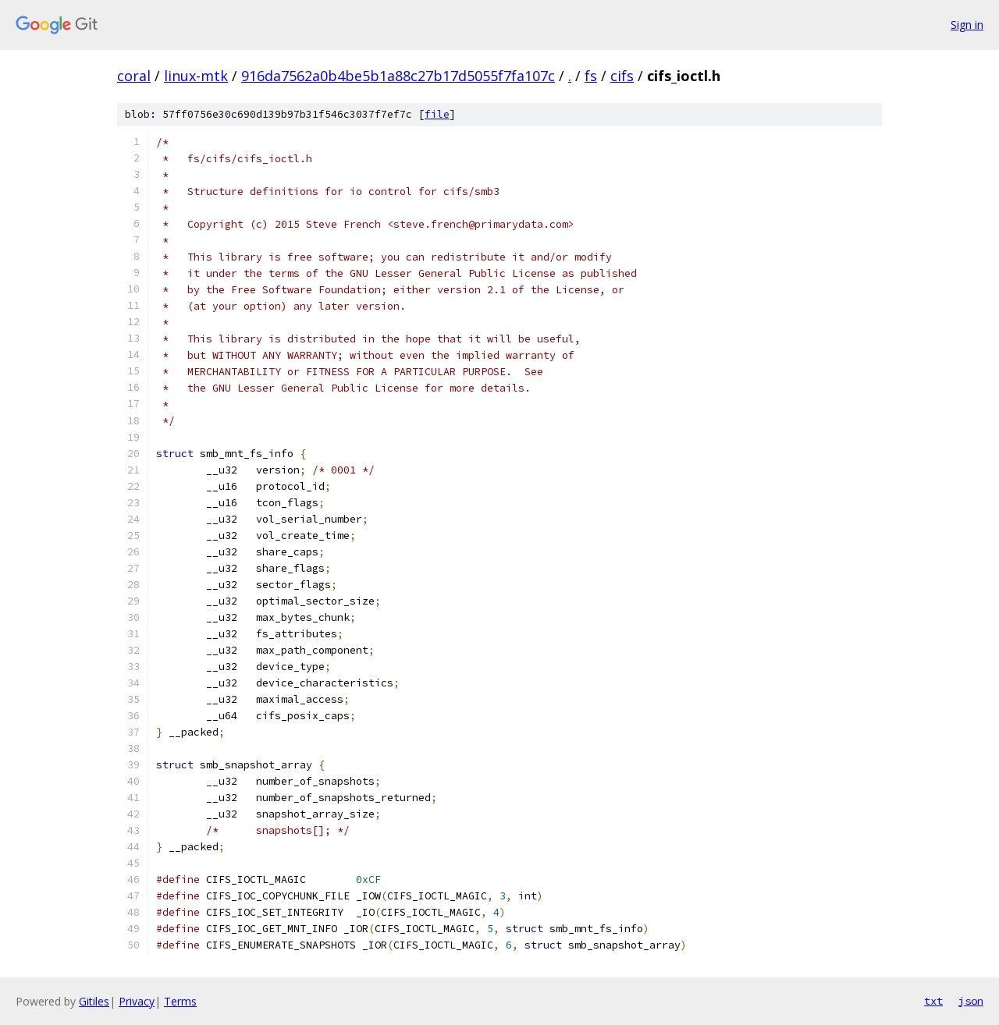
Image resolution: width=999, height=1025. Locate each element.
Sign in (967, 24)
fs (591, 75)
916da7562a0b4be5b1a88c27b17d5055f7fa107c (398, 75)
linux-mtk (196, 75)
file (437, 114)
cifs (622, 75)
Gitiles (94, 1001)
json (970, 1001)
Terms (180, 1001)
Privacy (137, 1001)
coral (134, 75)
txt (933, 1001)
